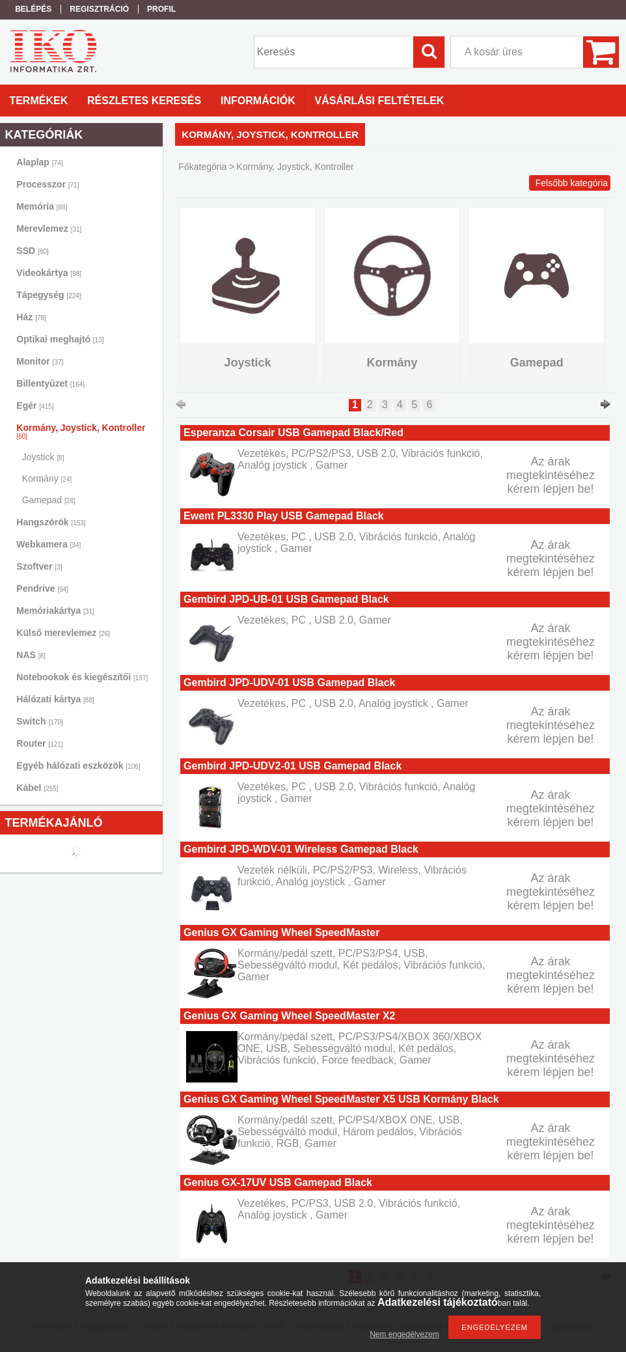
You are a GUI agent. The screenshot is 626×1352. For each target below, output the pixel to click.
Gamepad (48, 500)
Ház (31, 317)
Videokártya (48, 273)
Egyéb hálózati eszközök (78, 765)
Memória (41, 206)
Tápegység (48, 295)
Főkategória (202, 166)
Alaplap (39, 162)
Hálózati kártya (55, 699)
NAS (31, 655)
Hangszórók (50, 522)
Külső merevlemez (63, 633)
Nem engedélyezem (404, 1334)
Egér (34, 405)
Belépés (33, 9)
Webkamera (48, 544)
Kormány (47, 478)
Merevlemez (48, 228)
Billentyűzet (50, 383)
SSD (32, 250)
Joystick (43, 457)
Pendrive (42, 588)
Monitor (39, 361)
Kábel (37, 787)
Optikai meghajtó (59, 339)
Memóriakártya (55, 610)
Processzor (47, 184)
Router (39, 743)
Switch (39, 721)
